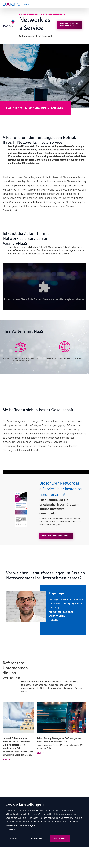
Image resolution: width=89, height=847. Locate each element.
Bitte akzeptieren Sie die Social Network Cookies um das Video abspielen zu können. (44, 299)
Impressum (11, 829)
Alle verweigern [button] (36, 838)
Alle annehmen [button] (60, 838)
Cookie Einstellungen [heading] (25, 804)
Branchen (63, 684)
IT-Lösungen (68, 681)
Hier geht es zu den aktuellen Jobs (69, 24)
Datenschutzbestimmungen (20, 825)
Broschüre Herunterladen (55, 535)
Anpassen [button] (13, 838)
